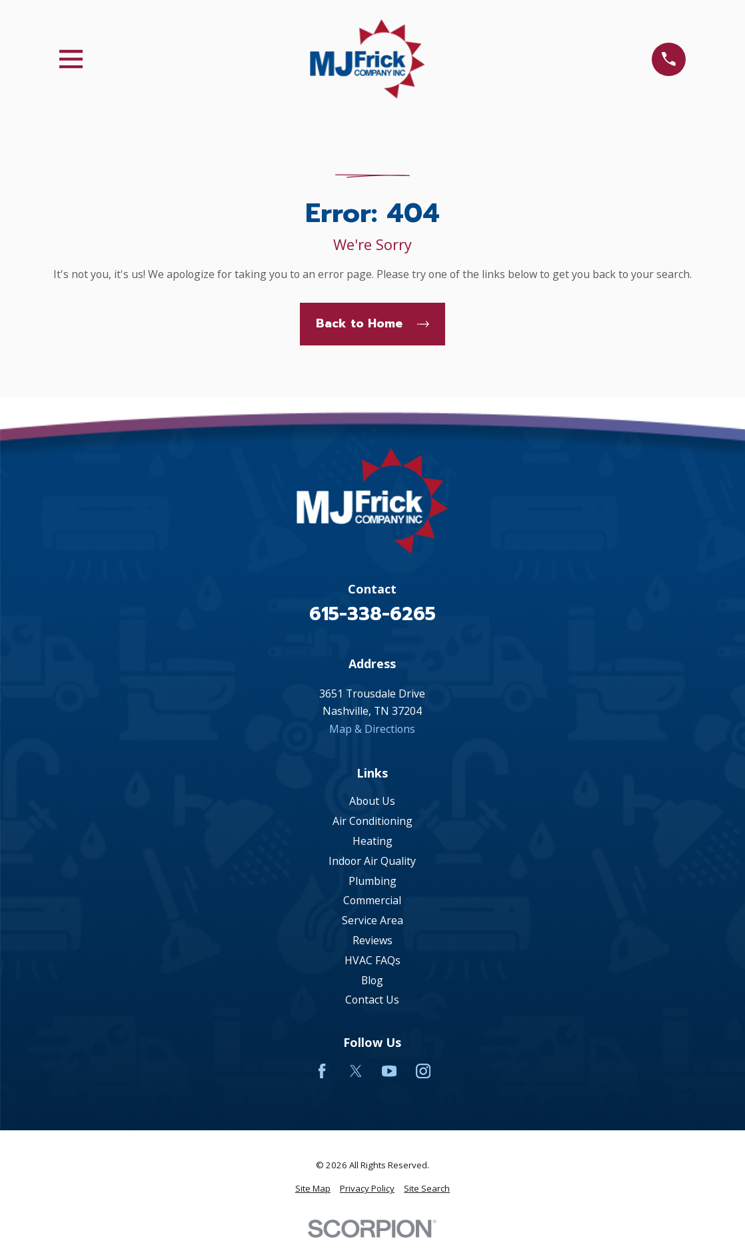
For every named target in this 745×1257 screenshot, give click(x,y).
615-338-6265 (372, 614)
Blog (372, 980)
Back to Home (372, 323)
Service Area (372, 920)
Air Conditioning (372, 821)
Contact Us (372, 999)
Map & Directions (372, 729)
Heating (372, 841)
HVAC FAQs (372, 960)
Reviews (372, 940)
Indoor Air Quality (372, 861)
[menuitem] (313, 1188)
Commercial (372, 900)
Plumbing (372, 881)
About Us (372, 801)
